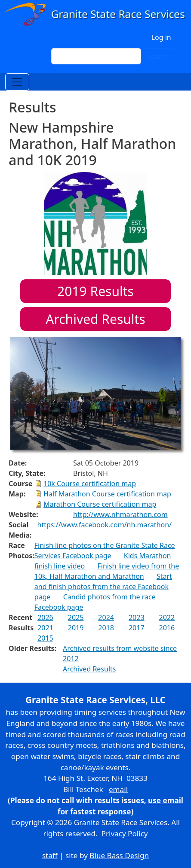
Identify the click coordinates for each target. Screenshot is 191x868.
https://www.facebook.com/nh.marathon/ (104, 524)
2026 (45, 617)
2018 (106, 627)
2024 (106, 617)
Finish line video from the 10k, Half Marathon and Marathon (106, 571)
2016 (167, 627)
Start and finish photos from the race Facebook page (103, 587)
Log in (161, 37)
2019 (76, 627)
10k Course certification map (89, 483)
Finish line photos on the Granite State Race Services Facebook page (104, 550)
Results (95, 291)
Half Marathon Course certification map (107, 494)
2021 (45, 627)
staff (50, 855)
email (118, 789)
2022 (167, 617)
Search (158, 56)
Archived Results (95, 319)
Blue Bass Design (119, 855)
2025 (76, 617)
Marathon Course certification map (99, 504)
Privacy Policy (125, 833)
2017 (137, 627)
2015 (45, 638)
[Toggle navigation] (17, 82)
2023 (137, 617)
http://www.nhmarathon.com (120, 514)
